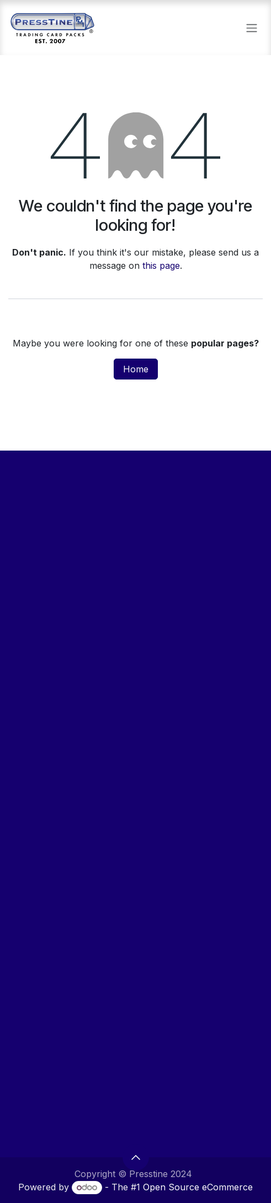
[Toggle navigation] (252, 27)
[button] (136, 1157)
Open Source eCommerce (198, 1187)
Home (135, 369)
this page (161, 265)
